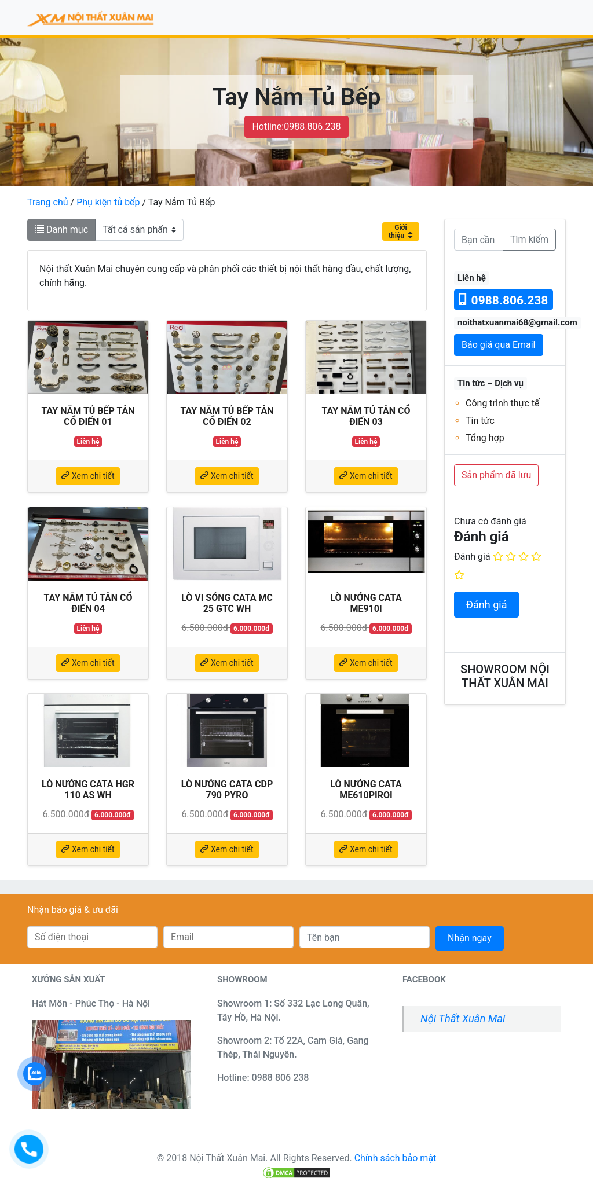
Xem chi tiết (87, 475)
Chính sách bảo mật (395, 1158)
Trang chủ (47, 202)
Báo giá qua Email (499, 344)
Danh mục (61, 229)
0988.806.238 (503, 300)
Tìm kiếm (529, 239)
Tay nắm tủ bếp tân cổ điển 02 (226, 416)
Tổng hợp (485, 437)
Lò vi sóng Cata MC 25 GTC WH (227, 603)
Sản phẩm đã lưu (496, 474)
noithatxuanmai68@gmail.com (517, 322)
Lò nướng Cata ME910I (365, 603)
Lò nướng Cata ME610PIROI (365, 790)
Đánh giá (472, 556)
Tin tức (480, 420)
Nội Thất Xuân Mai (462, 1018)
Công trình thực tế (503, 403)
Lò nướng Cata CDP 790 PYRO (227, 790)
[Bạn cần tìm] (478, 240)
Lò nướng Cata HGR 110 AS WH (88, 790)
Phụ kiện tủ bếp (108, 202)
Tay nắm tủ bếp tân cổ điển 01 (87, 416)
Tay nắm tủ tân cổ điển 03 (365, 416)
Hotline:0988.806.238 (296, 126)
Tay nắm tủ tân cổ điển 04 (87, 603)
